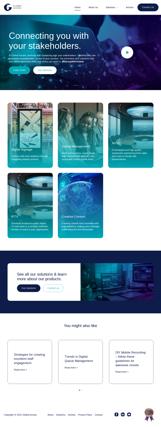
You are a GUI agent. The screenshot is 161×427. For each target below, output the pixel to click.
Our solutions (45, 70)
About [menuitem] (51, 415)
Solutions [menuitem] (60, 415)
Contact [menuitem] (99, 415)
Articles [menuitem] (71, 415)
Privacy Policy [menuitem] (85, 415)
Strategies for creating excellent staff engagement (29, 359)
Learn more (19, 70)
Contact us (53, 288)
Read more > (20, 370)
